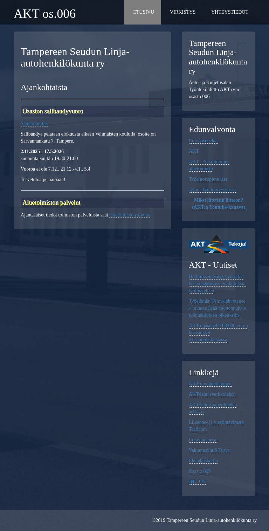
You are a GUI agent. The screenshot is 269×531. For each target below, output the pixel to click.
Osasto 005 (200, 471)
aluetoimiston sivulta (129, 215)
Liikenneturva (202, 439)
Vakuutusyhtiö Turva (209, 450)
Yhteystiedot (229, 12)
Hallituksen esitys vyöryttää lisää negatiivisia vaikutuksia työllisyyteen (217, 283)
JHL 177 (197, 481)
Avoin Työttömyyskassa (212, 189)
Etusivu (143, 12)
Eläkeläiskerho (203, 460)
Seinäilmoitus (34, 123)
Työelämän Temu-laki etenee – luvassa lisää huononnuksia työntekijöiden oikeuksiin (217, 308)
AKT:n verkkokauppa (210, 383)
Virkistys (182, 12)
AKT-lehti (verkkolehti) (212, 394)
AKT (194, 151)
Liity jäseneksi (203, 140)
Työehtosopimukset (208, 179)
